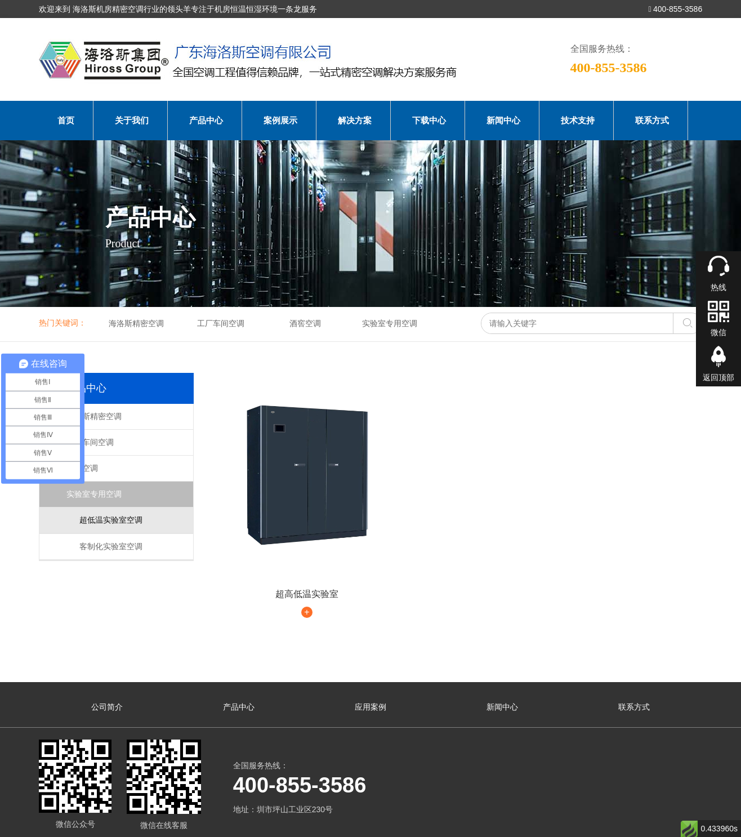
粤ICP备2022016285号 (319, 813)
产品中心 (206, 120)
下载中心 (429, 120)
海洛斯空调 (58, 825)
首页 (65, 120)
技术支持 (578, 120)
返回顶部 (718, 377)
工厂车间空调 (220, 323)
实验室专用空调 (389, 323)
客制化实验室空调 (104, 546)
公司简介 (107, 658)
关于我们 (132, 120)
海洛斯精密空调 (136, 323)
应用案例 (370, 658)
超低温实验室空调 (104, 519)
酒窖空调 (305, 323)
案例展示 (280, 120)
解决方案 (355, 120)
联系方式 (652, 120)
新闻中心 (503, 120)
